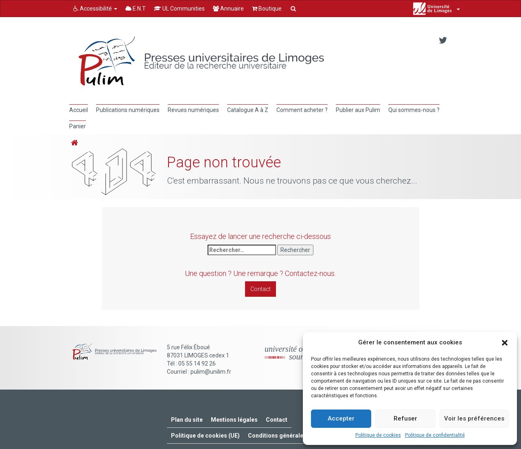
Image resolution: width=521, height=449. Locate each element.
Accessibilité (95, 8)
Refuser (405, 418)
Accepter (341, 418)
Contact (260, 289)
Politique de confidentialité (435, 435)
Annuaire (228, 8)
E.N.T (135, 8)
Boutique (267, 8)
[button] (505, 343)
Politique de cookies (378, 435)
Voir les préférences (474, 418)
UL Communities (179, 8)
